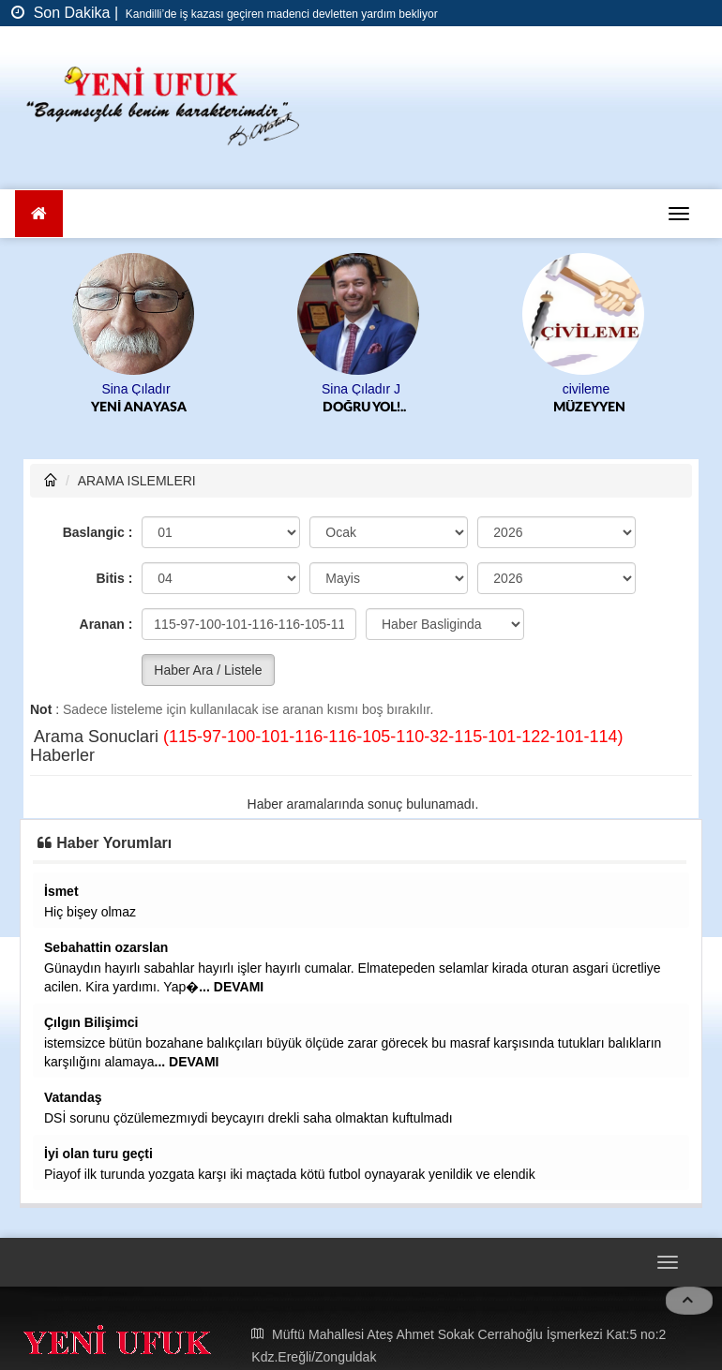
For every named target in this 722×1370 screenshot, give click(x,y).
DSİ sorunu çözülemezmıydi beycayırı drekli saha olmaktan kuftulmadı (248, 1117)
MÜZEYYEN (589, 407)
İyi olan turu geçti (98, 1153)
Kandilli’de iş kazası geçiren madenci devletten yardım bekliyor (280, 14)
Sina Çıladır (135, 388)
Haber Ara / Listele (208, 670)
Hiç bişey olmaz (90, 911)
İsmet (61, 891)
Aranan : (106, 624)
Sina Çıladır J (361, 388)
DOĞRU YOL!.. (364, 407)
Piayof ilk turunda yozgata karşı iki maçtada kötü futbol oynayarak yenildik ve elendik (289, 1174)
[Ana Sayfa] (39, 213)
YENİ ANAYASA (139, 407)
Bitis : (114, 578)
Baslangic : (98, 532)
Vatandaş (72, 1097)
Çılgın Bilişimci (91, 1022)
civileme (586, 388)
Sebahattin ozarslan (106, 947)
